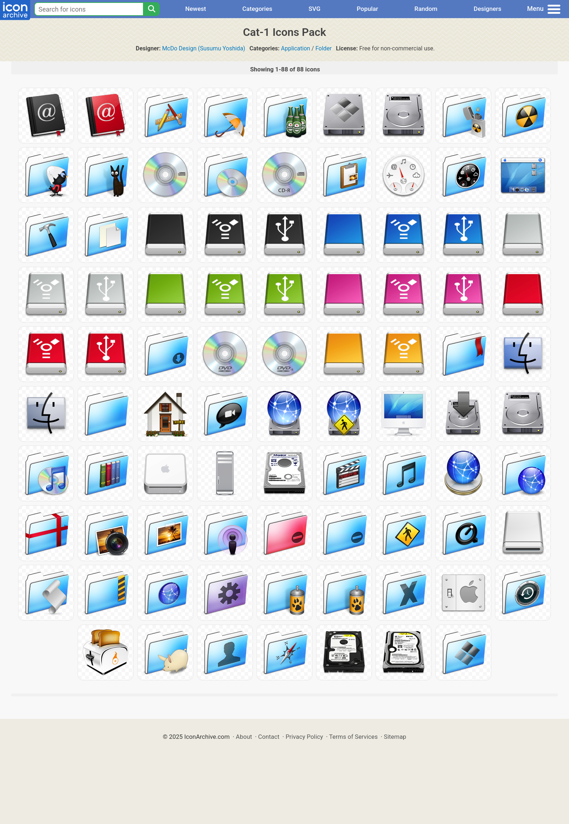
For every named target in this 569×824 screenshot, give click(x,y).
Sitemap (395, 736)
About (244, 736)
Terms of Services (353, 736)
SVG (314, 8)
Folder (323, 48)
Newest (195, 8)
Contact (268, 736)
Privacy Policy (304, 736)
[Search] (151, 9)
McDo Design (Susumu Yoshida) (203, 48)
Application (295, 48)
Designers (487, 8)
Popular (367, 8)
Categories (257, 8)
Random (425, 8)
